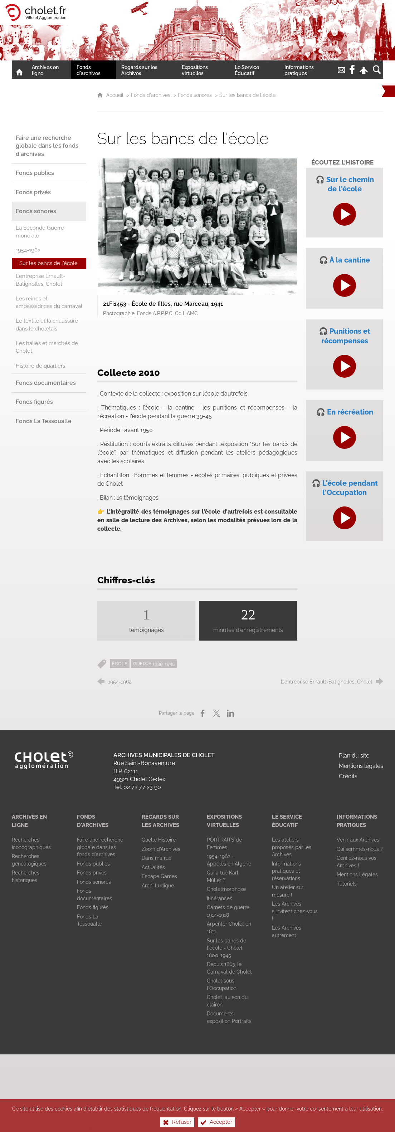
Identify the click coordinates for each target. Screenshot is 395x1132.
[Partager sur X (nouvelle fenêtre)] (216, 713)
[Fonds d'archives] (93, 69)
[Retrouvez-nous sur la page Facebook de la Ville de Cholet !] (352, 69)
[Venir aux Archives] (358, 840)
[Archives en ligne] (48, 69)
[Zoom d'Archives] (161, 849)
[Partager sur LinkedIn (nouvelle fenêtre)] (230, 713)
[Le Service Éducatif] (254, 69)
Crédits (348, 776)
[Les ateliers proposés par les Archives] (291, 847)
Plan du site (354, 755)
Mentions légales (361, 766)
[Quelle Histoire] (159, 840)
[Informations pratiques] (307, 69)
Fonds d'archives (150, 95)
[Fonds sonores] (94, 882)
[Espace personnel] (363, 69)
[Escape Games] (159, 876)
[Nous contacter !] (341, 69)
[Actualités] (153, 867)
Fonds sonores (195, 95)
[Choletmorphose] (226, 889)
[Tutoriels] (347, 884)
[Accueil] (19, 69)
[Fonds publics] (93, 864)
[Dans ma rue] (156, 858)
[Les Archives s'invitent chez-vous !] (295, 911)
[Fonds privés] (92, 873)
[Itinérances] (219, 898)
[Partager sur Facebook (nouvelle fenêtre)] (202, 713)
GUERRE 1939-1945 (154, 663)
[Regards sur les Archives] (146, 69)
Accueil (115, 95)
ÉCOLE (119, 663)
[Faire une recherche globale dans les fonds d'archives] (100, 847)
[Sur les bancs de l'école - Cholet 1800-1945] (226, 948)
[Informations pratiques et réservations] (286, 871)
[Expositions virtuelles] (203, 69)
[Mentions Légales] (357, 874)
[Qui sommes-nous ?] (360, 849)
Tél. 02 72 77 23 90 (137, 787)
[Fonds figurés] (92, 907)
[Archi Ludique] (158, 885)
